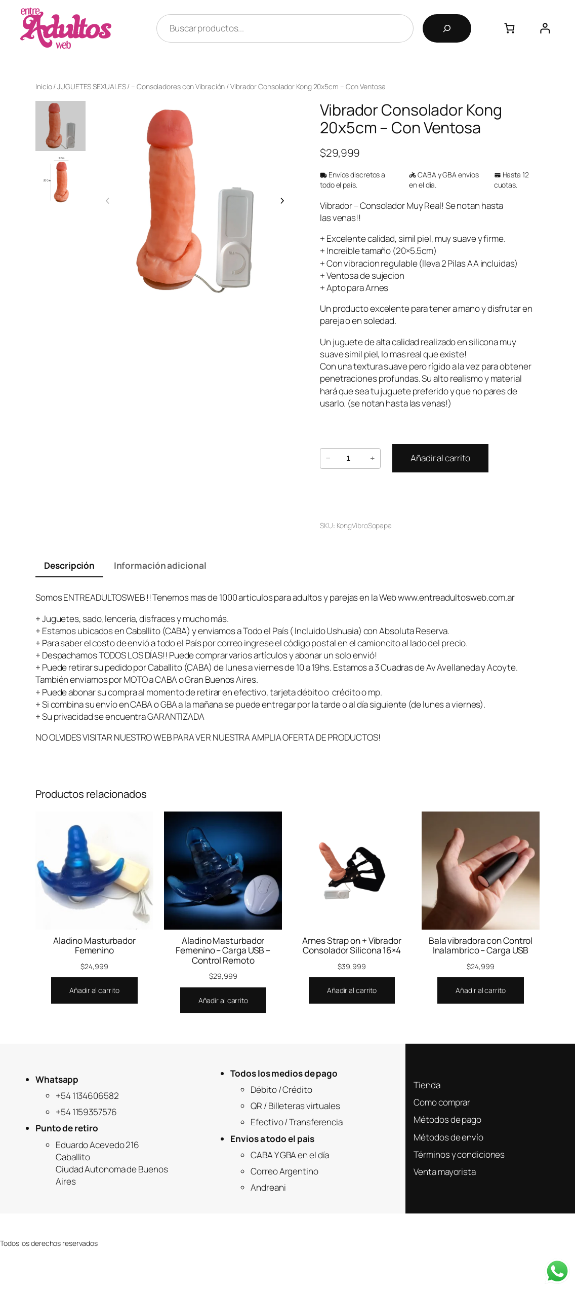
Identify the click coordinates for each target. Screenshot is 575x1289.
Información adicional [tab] (160, 565)
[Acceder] (545, 28)
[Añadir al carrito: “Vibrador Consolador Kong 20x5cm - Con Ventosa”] (440, 458)
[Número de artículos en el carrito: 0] (509, 28)
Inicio (43, 86)
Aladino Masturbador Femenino (94, 945)
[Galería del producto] (195, 201)
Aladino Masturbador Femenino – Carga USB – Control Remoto (223, 950)
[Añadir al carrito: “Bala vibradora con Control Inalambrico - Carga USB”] (480, 990)
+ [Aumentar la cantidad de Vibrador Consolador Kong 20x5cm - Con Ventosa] (372, 458)
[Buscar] (447, 28)
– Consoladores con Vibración (178, 86)
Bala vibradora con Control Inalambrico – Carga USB (480, 945)
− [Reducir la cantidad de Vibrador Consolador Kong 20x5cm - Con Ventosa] (327, 458)
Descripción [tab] (69, 565)
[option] (60, 180)
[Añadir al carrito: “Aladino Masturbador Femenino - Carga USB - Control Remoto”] (223, 1000)
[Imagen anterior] (108, 201)
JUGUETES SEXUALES (91, 86)
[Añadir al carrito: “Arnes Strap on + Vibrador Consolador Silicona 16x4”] (352, 990)
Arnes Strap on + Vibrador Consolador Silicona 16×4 (351, 945)
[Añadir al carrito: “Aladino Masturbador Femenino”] (94, 990)
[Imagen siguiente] (282, 201)
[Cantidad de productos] (348, 458)
